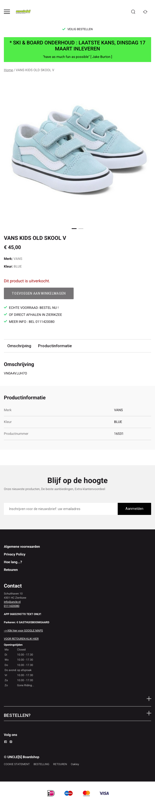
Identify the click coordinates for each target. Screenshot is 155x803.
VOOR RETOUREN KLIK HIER (21, 638)
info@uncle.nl (12, 601)
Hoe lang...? (13, 562)
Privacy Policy (14, 554)
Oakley (75, 764)
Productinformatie (55, 345)
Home (8, 70)
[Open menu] (7, 12)
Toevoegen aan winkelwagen (39, 293)
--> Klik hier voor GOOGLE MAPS (23, 630)
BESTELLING (41, 764)
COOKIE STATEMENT (17, 764)
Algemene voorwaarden (22, 547)
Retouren (11, 570)
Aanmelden (134, 509)
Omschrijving (19, 345)
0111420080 (11, 606)
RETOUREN (60, 764)
